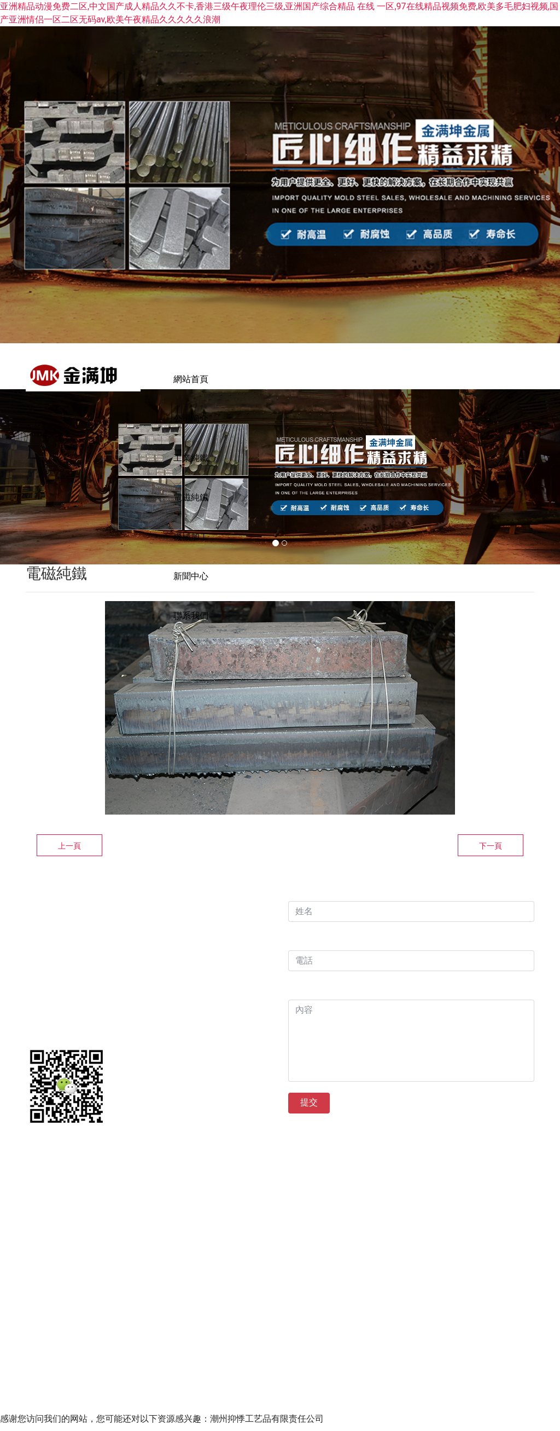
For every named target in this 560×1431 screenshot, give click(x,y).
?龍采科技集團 (311, 1160)
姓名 (297, 900)
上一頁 (69, 855)
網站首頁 (190, 379)
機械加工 (462, 379)
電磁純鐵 (394, 379)
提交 (309, 1112)
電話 (297, 949)
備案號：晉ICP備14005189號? (408, 1160)
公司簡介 (258, 379)
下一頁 (490, 855)
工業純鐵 (326, 379)
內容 (300, 998)
